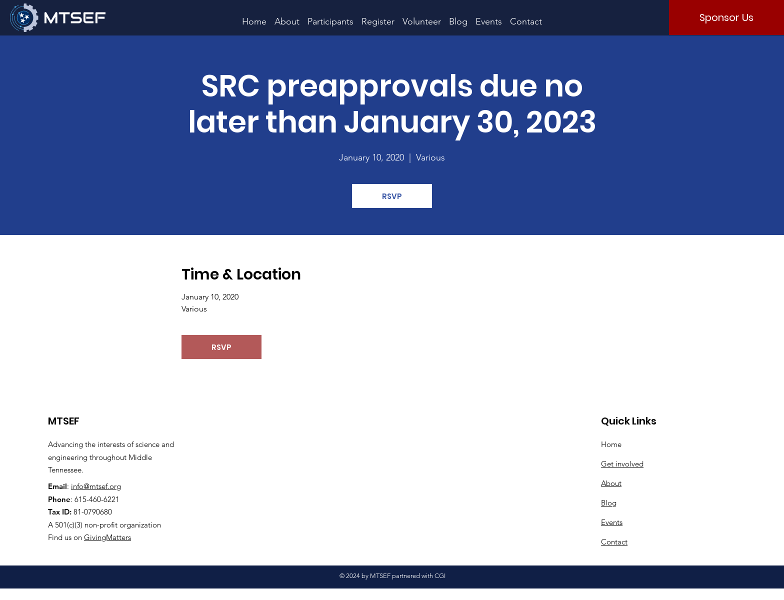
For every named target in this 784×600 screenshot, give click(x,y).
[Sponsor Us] (726, 17)
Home (611, 444)
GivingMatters (107, 537)
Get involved (622, 463)
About (611, 483)
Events (611, 522)
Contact (614, 541)
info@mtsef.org (96, 486)
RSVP (392, 196)
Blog (608, 503)
